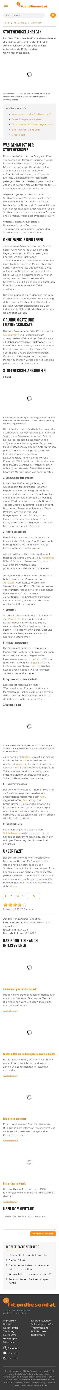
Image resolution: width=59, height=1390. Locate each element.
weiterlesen (10, 1011)
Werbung (8, 1331)
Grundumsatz (11, 335)
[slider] (15, 904)
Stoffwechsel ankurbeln (26, 129)
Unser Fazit (18, 134)
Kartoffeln (48, 557)
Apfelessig (9, 582)
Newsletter (9, 1335)
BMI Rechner (38, 1331)
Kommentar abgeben (43, 1234)
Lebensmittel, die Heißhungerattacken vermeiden (29, 1054)
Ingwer (35, 662)
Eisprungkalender (41, 1320)
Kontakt (8, 1324)
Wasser (20, 764)
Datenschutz (10, 1327)
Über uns (8, 1342)
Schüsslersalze (11, 833)
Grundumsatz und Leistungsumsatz (32, 124)
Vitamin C (14, 619)
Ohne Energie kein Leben (27, 119)
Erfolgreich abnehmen (15, 1119)
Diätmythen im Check (14, 1184)
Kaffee (26, 757)
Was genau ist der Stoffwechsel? (31, 114)
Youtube (10, 1353)
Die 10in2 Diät (17, 1260)
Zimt (25, 800)
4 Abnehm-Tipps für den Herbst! (20, 989)
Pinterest (10, 1358)
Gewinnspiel (10, 1338)
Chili (42, 796)
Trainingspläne (39, 1327)
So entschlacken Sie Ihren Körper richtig (28, 1281)
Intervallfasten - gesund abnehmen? (30, 1274)
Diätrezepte (38, 1335)
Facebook (11, 1348)
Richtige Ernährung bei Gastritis (27, 1255)
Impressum (9, 1320)
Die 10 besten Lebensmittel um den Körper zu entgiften (29, 1267)
